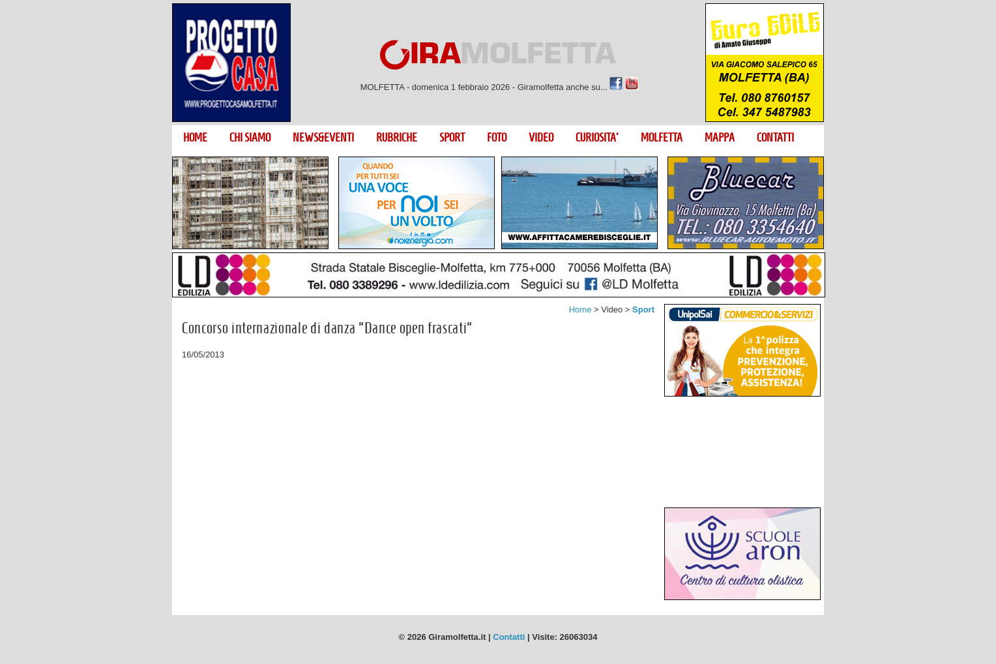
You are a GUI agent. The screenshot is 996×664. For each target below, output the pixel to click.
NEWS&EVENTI (323, 137)
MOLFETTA (661, 137)
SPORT (452, 137)
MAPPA (720, 137)
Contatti (509, 637)
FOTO (496, 137)
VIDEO (541, 137)
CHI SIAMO (250, 137)
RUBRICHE (396, 137)
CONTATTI (775, 137)
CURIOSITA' (597, 137)
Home (580, 309)
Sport (643, 309)
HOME (195, 137)
